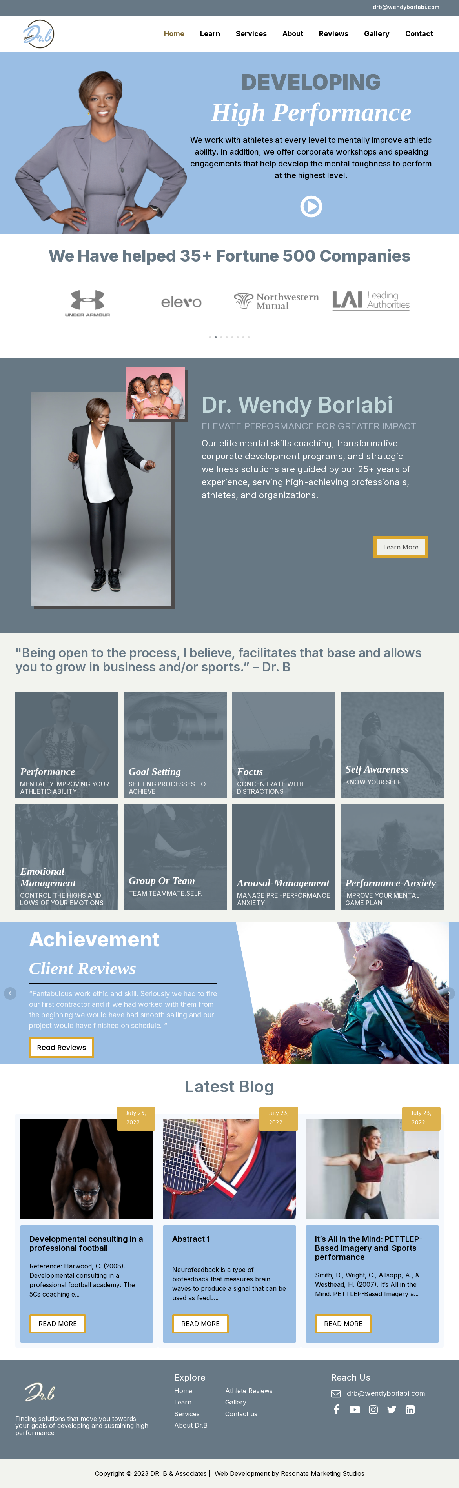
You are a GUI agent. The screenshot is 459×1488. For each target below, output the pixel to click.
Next (449, 993)
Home (174, 33)
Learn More (401, 547)
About (292, 33)
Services (251, 33)
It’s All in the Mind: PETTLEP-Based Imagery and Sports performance (368, 1248)
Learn (210, 33)
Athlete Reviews (249, 1390)
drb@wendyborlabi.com (406, 7)
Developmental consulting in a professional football (86, 1244)
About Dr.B (191, 1425)
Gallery (377, 33)
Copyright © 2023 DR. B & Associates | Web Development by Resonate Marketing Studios (229, 1473)
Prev (10, 993)
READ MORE (57, 1324)
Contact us (241, 1413)
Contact (419, 33)
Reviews (333, 33)
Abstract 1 (191, 1239)
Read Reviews (61, 1047)
